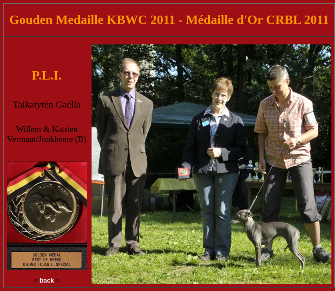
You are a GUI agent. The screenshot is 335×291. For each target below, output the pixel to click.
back (47, 280)
